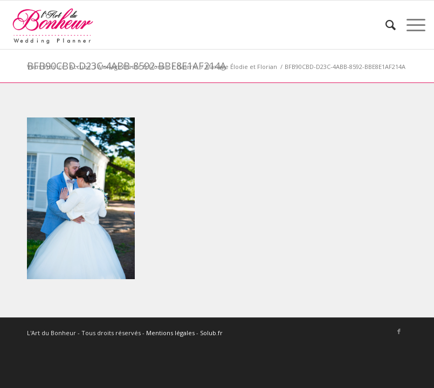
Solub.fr (211, 333)
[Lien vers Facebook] (399, 331)
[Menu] (410, 25)
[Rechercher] (385, 25)
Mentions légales (170, 333)
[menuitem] (385, 25)
